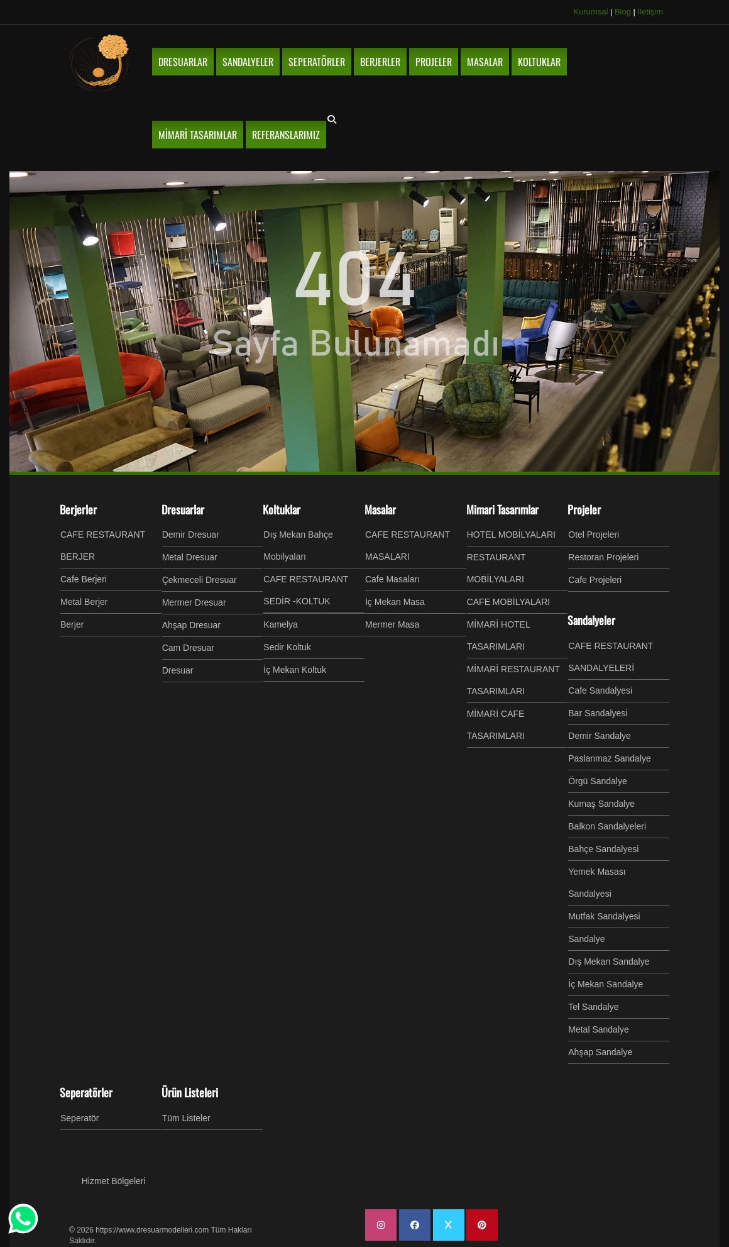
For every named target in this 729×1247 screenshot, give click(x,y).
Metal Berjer (83, 602)
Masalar (380, 509)
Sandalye (586, 939)
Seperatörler (86, 1092)
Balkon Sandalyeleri (607, 826)
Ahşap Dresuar (191, 625)
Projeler (584, 509)
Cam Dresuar (188, 648)
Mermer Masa (392, 624)
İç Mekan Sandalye (605, 984)
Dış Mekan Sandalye (608, 961)
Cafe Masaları (392, 579)
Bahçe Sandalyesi (603, 849)
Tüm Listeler (186, 1118)
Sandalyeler (591, 620)
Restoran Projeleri (603, 557)
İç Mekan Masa (395, 602)
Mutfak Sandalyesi (604, 916)
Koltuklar (281, 509)
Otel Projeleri (593, 534)
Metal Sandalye (598, 1029)
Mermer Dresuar (194, 602)
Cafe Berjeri (83, 579)
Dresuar (178, 670)
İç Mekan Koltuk (294, 670)
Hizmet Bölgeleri (114, 1181)
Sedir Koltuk (286, 647)
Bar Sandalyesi (597, 713)
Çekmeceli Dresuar (199, 580)
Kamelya (280, 624)
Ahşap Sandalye (600, 1052)
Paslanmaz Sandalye (609, 758)
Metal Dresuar (189, 557)
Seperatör (79, 1118)
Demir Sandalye (599, 736)
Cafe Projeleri (595, 580)
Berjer (72, 624)
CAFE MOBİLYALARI (509, 602)
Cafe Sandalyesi (600, 690)
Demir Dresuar (190, 534)
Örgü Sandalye (597, 781)
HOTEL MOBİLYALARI (511, 534)
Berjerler (78, 509)
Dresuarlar (183, 509)
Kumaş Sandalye (601, 804)
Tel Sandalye (593, 1007)
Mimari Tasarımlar (502, 509)
